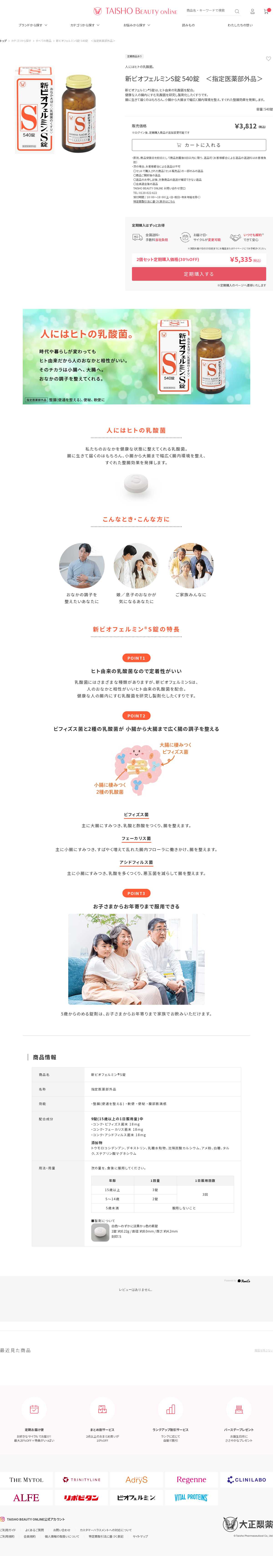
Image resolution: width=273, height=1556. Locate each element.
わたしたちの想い (240, 25)
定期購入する (199, 274)
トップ (3, 41)
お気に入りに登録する (268, 58)
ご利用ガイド (8, 1529)
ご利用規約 (7, 1536)
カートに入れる (203, 145)
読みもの (188, 25)
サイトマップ (140, 1536)
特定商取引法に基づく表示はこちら (154, 201)
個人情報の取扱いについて (62, 1536)
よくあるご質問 (34, 1529)
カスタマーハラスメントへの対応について (106, 1529)
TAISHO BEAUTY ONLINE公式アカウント (36, 1519)
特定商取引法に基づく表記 (106, 1536)
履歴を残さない (264, 1350)
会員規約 (29, 1536)
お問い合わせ (62, 1529)
